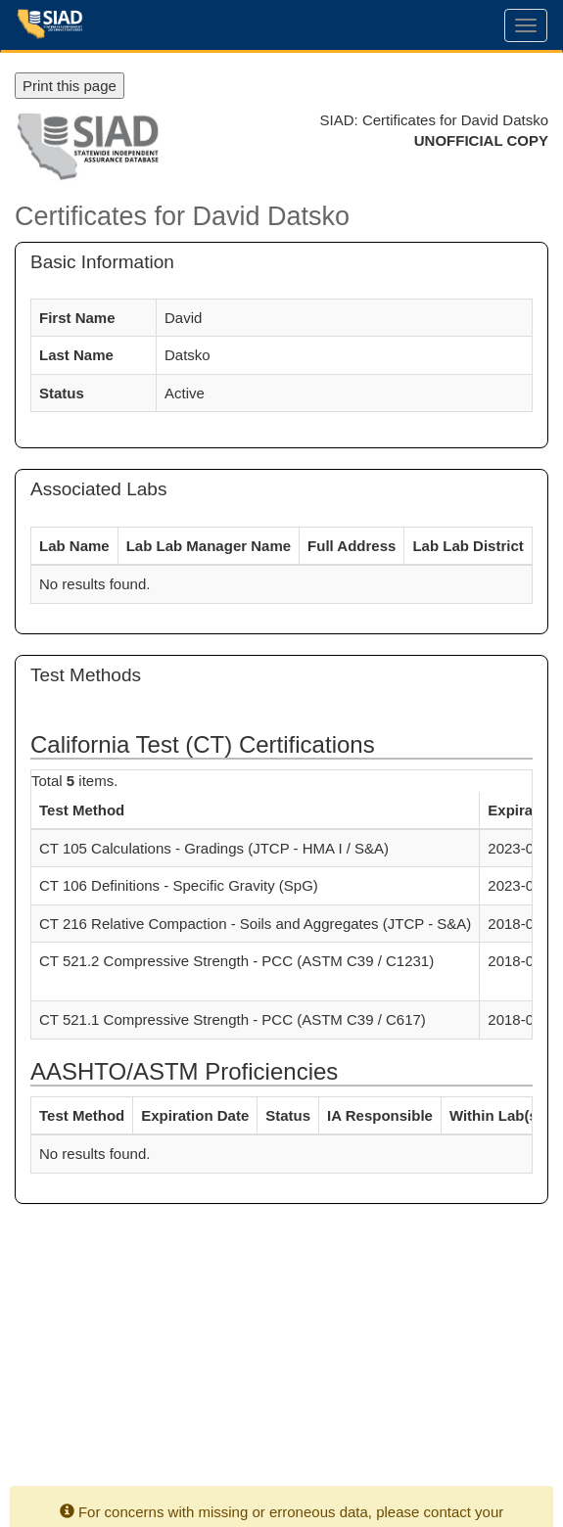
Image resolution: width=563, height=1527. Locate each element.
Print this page (70, 85)
